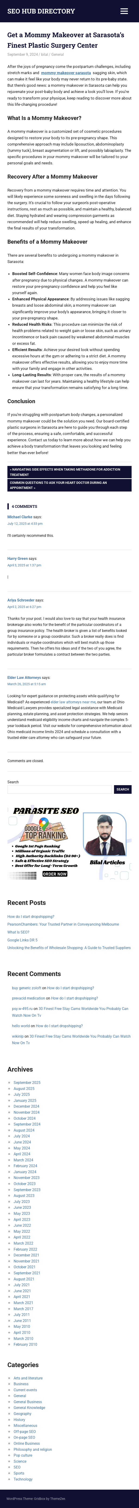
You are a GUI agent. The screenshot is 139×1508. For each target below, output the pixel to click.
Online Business (27, 1443)
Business (21, 1384)
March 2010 (23, 1338)
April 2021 (22, 1297)
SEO (17, 1467)
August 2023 (24, 1195)
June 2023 (22, 1207)
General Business (28, 1402)
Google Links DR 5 (22, 940)
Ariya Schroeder (20, 600)
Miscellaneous (25, 1425)
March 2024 (23, 1160)
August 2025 (24, 1088)
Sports (19, 1473)
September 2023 (27, 1190)
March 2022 (23, 1243)
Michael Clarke (19, 517)
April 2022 (22, 1237)
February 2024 (25, 1166)
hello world (21, 1026)
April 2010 (22, 1332)
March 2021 (23, 1303)
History (19, 1420)
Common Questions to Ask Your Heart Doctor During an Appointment (58, 485)
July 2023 (22, 1201)
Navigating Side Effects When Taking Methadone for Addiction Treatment (65, 471)
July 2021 (22, 1285)
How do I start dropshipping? (30, 916)
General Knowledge (29, 1407)
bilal (44, 54)
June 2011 (22, 1321)
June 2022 (22, 1225)
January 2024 (25, 1172)
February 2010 (25, 1344)
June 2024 (22, 1142)
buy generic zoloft (26, 988)
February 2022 (25, 1249)
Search (13, 782)
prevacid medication (28, 998)
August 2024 (24, 1130)
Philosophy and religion (33, 1449)
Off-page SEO (25, 1431)
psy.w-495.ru (22, 1008)
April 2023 (22, 1219)
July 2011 (22, 1314)
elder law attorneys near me (73, 702)
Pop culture (23, 1455)
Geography (22, 1414)
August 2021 (24, 1279)
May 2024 (22, 1148)
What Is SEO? (18, 932)
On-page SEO (24, 1437)
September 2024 (27, 1124)
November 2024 (27, 1112)
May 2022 (22, 1231)
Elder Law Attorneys (24, 677)
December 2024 (26, 1106)
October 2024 (25, 1118)
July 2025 (22, 1094)
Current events (25, 1390)
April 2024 (22, 1154)
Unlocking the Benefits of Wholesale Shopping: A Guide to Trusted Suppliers (69, 948)
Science (20, 1461)
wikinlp (18, 1036)
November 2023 (27, 1178)
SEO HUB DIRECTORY (41, 11)
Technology (23, 1479)
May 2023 (22, 1213)
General (57, 54)
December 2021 (26, 1255)
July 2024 (22, 1136)
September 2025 (27, 1082)
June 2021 (22, 1291)
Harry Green (17, 558)
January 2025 (25, 1100)
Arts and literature (28, 1378)
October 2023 (25, 1184)
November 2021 (27, 1261)
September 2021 (27, 1273)
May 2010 (22, 1326)
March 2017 (23, 1309)
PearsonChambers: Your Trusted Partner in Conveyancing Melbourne (63, 924)
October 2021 (25, 1267)
